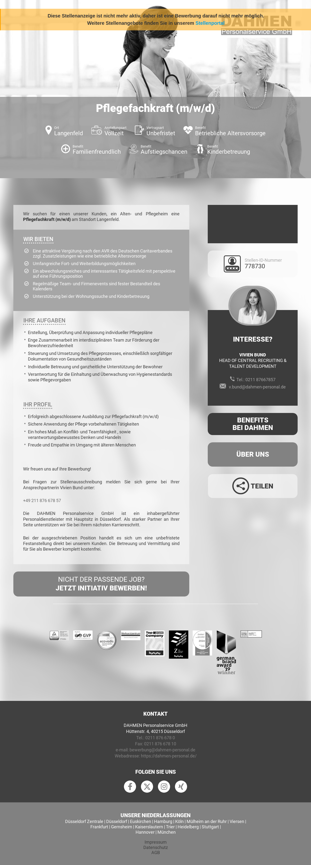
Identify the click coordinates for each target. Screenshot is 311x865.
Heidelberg (188, 826)
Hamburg (163, 821)
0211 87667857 (260, 379)
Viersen (237, 821)
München (166, 832)
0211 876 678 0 (160, 737)
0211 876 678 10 (160, 743)
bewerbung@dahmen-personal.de (162, 749)
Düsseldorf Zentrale (84, 821)
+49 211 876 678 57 (42, 500)
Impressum (156, 842)
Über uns (252, 454)
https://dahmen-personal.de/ (169, 755)
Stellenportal (210, 23)
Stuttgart (210, 826)
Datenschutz (155, 847)
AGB (155, 852)
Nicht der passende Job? (101, 584)
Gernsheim (121, 826)
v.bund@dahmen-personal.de (257, 386)
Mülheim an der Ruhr (207, 821)
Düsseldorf (116, 821)
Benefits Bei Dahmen (253, 424)
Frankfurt (99, 826)
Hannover (145, 832)
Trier (170, 826)
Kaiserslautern (149, 826)
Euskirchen (140, 821)
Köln (179, 821)
